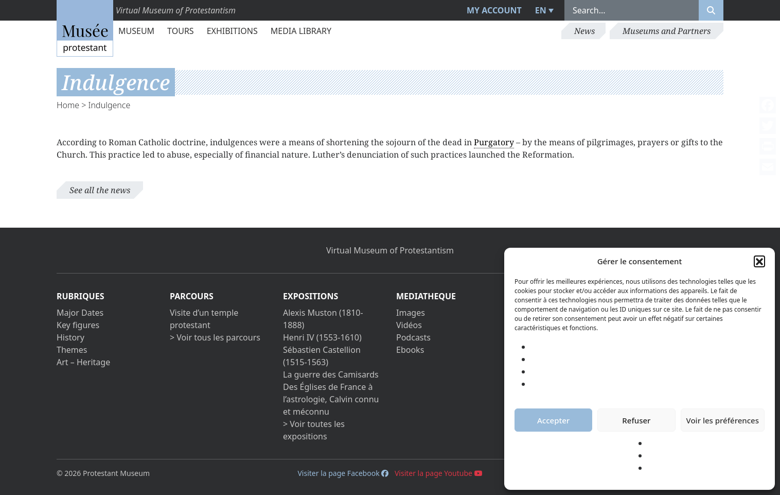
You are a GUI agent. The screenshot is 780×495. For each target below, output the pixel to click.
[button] (759, 261)
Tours (180, 31)
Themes (72, 349)
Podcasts (413, 337)
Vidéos (409, 325)
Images (410, 312)
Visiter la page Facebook (342, 473)
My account (494, 10)
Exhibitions (232, 31)
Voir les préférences (722, 420)
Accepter (553, 420)
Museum (136, 31)
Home (68, 105)
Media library (301, 31)
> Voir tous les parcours (215, 337)
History (70, 337)
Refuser (636, 420)
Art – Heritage (83, 362)
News (584, 31)
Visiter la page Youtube (439, 473)
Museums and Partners (667, 31)
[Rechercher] (711, 10)
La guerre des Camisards (331, 374)
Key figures (78, 325)
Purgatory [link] (494, 142)
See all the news (99, 190)
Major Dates (80, 312)
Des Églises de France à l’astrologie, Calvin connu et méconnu (331, 399)
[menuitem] (543, 10)
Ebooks (410, 349)
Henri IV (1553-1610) (322, 337)
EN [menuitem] (540, 10)
